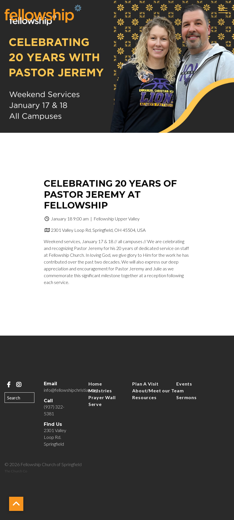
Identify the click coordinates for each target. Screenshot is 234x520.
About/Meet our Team (158, 390)
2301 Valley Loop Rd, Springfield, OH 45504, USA (98, 230)
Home (95, 383)
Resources (144, 397)
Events (184, 383)
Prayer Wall (102, 397)
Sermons (186, 397)
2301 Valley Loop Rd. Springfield (55, 437)
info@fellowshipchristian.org (71, 390)
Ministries (100, 390)
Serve (95, 404)
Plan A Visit (145, 383)
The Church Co (16, 471)
